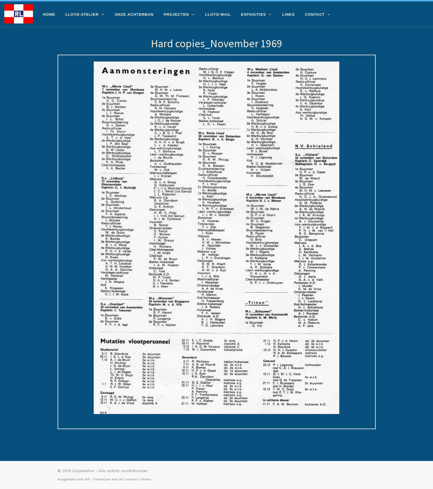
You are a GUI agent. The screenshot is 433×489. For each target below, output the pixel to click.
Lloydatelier (83, 470)
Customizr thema (137, 479)
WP (87, 479)
